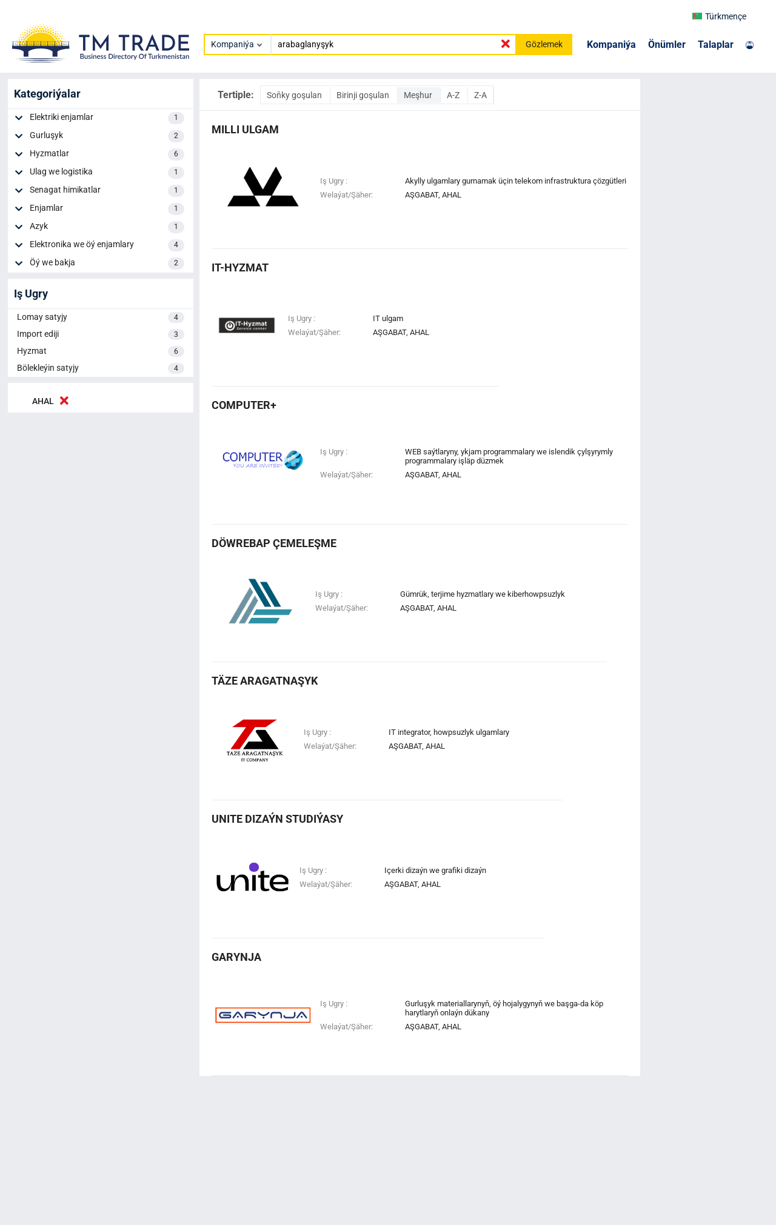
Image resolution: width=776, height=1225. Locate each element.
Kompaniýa (611, 44)
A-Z (454, 95)
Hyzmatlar (107, 154)
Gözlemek (544, 44)
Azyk (107, 227)
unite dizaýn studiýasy (277, 818)
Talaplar (716, 44)
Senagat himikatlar (107, 191)
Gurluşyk (107, 136)
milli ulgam (245, 129)
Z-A (480, 95)
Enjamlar (107, 209)
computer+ (244, 405)
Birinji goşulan (363, 95)
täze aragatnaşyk (265, 680)
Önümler (667, 44)
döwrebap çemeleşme (274, 543)
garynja (236, 957)
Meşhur (419, 95)
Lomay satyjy (100, 317)
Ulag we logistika (107, 173)
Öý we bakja (107, 263)
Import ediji (100, 334)
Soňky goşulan (295, 95)
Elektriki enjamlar (107, 118)
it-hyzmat (240, 267)
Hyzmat (100, 351)
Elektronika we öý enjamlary (107, 245)
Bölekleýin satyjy (100, 368)
